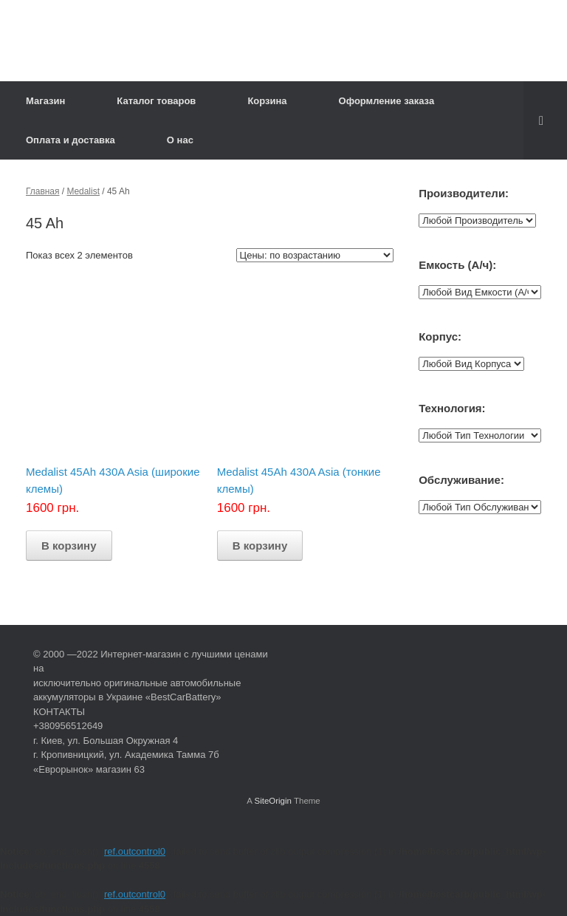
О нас (180, 140)
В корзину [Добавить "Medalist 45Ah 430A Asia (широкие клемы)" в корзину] (69, 545)
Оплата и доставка (70, 140)
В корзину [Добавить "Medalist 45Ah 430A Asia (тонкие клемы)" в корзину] (260, 545)
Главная (43, 191)
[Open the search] (545, 120)
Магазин (45, 100)
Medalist (83, 191)
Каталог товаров (156, 100)
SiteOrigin (273, 800)
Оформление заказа (387, 100)
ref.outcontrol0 (134, 851)
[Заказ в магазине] (315, 255)
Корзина (266, 100)
